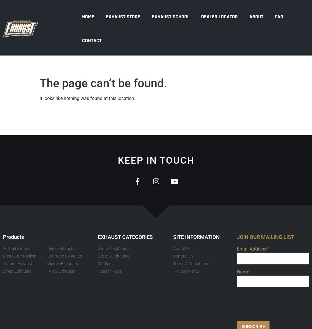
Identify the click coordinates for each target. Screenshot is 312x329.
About (256, 16)
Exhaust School (170, 16)
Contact (92, 40)
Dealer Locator (219, 16)
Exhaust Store (123, 16)
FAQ (279, 16)
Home (88, 16)
